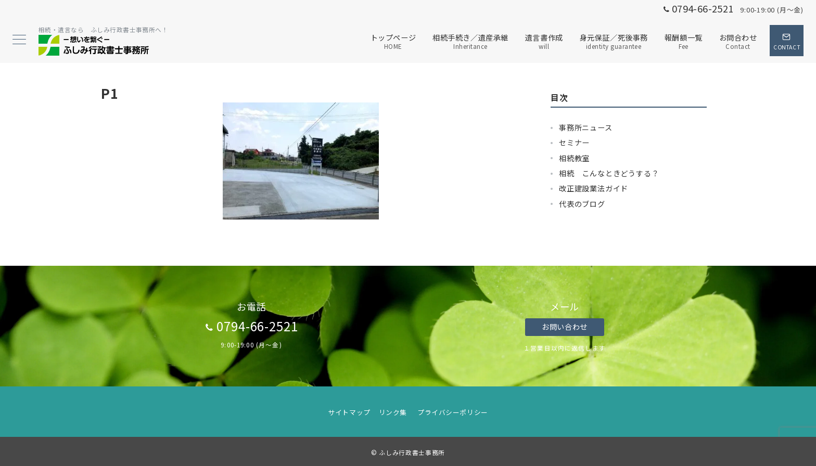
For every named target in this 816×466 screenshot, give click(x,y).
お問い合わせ (564, 326)
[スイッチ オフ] (786, 40)
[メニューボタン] (19, 40)
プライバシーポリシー (452, 412)
